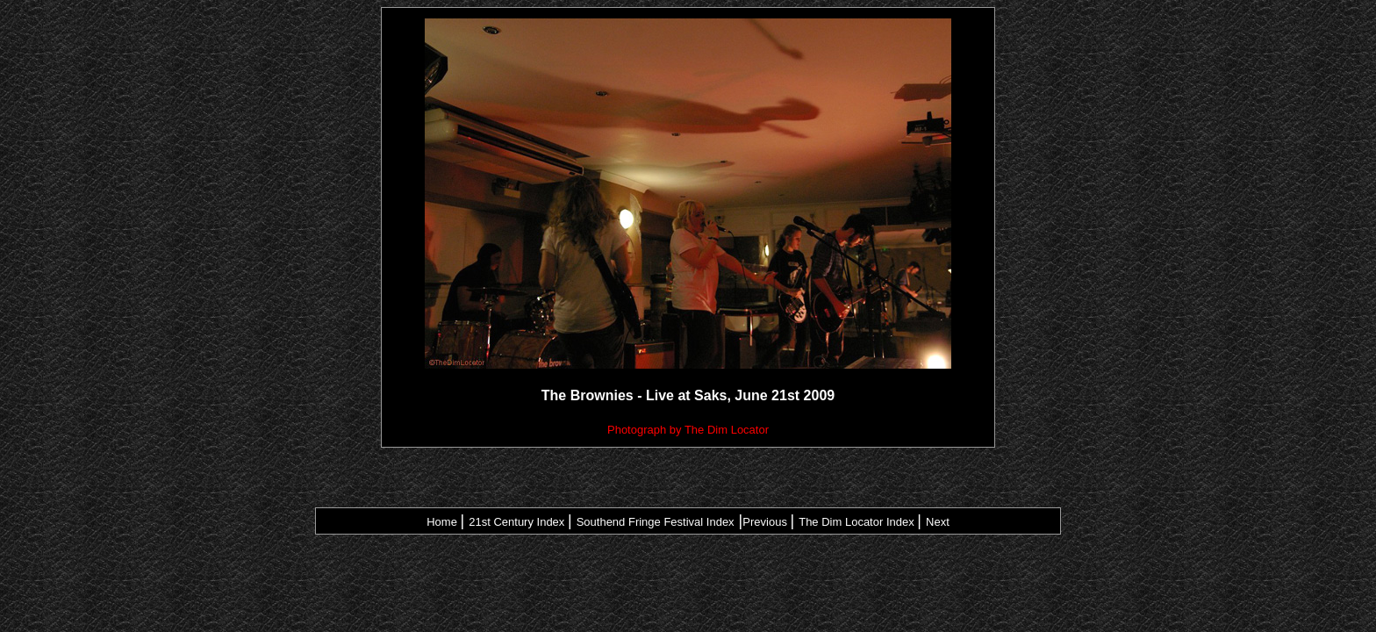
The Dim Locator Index (856, 521)
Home (441, 521)
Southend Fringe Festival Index (656, 521)
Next (938, 521)
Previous (764, 521)
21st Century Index (516, 521)
